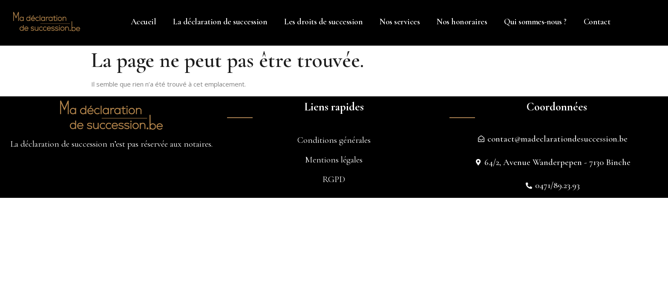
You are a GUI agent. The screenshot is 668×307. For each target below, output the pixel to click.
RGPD (333, 179)
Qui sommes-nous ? (535, 22)
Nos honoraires (462, 22)
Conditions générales (334, 140)
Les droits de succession (323, 22)
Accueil (143, 22)
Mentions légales (334, 159)
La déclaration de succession (220, 22)
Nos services (400, 22)
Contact (597, 22)
